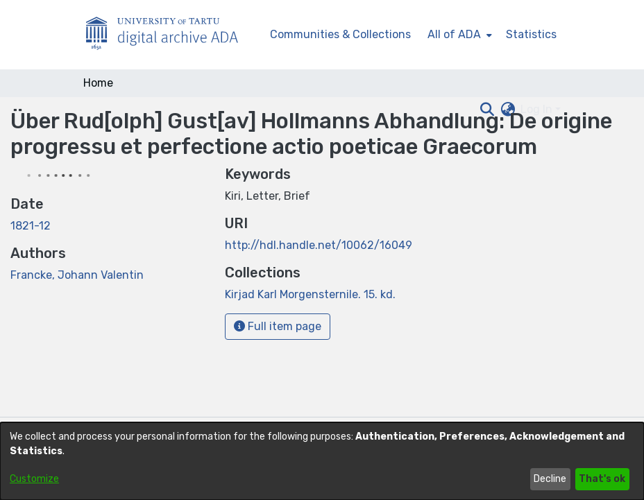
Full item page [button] (277, 326)
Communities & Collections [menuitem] (340, 34)
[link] (310, 294)
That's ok (602, 479)
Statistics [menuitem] (531, 34)
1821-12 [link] (30, 225)
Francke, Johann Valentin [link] (77, 275)
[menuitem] (458, 34)
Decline (550, 479)
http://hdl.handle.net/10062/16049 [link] (318, 245)
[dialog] (322, 461)
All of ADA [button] (454, 34)
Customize (34, 479)
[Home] (169, 35)
